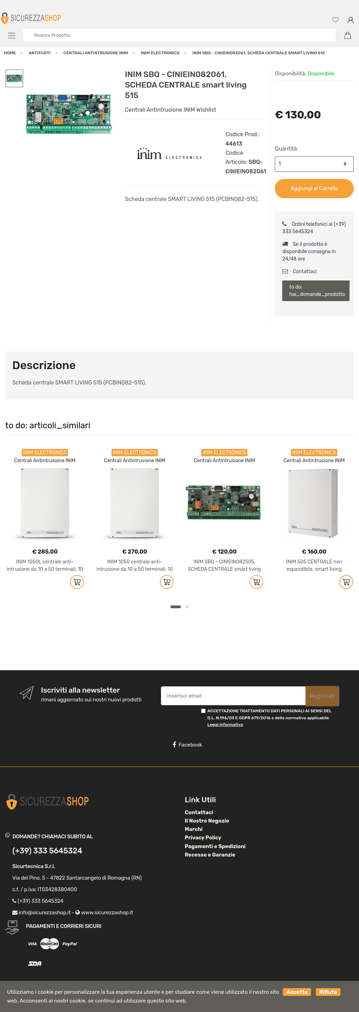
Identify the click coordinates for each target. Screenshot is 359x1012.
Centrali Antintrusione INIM (160, 109)
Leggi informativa (225, 724)
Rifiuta (328, 992)
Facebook (187, 745)
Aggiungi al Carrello (314, 188)
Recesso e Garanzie (210, 855)
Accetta (296, 992)
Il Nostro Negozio (207, 821)
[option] (68, 114)
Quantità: (286, 148)
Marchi (194, 829)
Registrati (322, 696)
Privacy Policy (203, 837)
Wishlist (206, 109)
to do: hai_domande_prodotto (317, 290)
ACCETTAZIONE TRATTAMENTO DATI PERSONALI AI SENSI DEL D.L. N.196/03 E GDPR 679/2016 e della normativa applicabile (270, 717)
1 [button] (175, 606)
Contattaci (299, 272)
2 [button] (187, 606)
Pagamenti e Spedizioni (215, 846)
